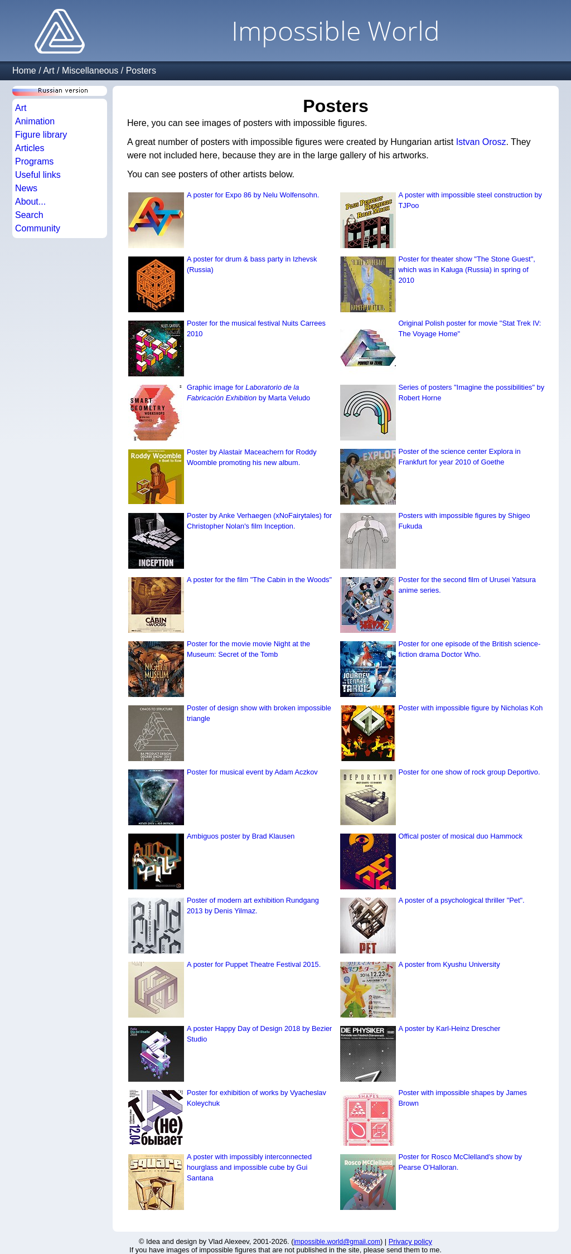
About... (30, 201)
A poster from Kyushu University (449, 964)
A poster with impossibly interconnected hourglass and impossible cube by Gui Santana (249, 1167)
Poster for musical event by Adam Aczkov (252, 772)
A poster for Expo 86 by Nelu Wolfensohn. (253, 195)
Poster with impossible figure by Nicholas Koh (471, 708)
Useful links (38, 175)
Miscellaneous (90, 70)
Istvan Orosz (481, 142)
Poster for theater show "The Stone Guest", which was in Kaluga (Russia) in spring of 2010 (467, 269)
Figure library (41, 134)
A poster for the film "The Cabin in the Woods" (259, 579)
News (26, 188)
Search (29, 215)
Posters (141, 70)
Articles (29, 148)
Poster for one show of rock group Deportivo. (469, 772)
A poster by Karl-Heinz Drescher (450, 1028)
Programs (34, 161)
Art (48, 70)
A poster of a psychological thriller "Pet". (462, 900)
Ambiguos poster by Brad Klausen (240, 836)
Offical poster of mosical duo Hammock (460, 836)
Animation (35, 121)
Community (37, 228)
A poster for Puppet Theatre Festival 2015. (254, 964)
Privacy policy (410, 1241)
